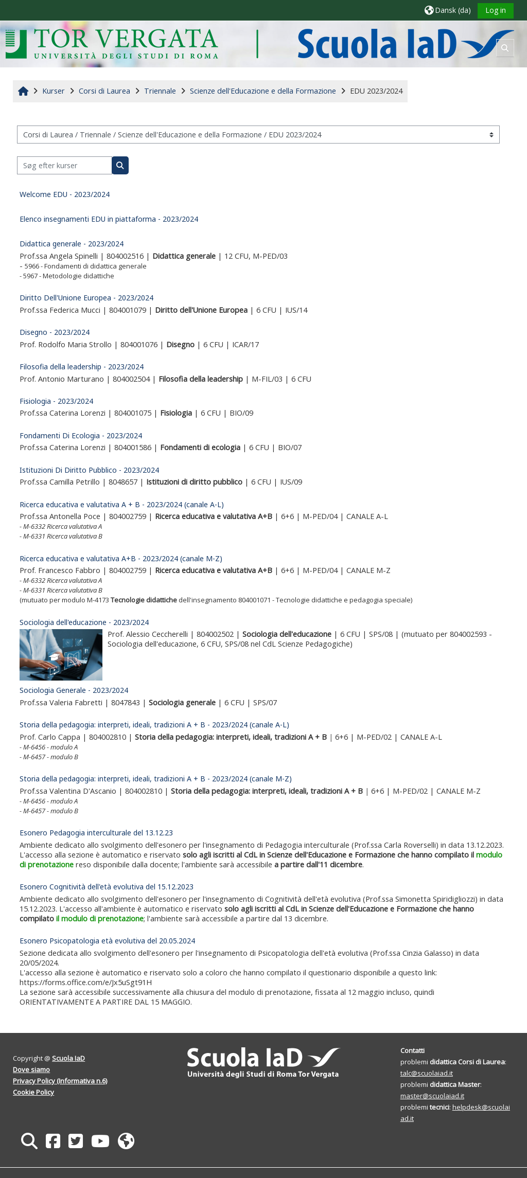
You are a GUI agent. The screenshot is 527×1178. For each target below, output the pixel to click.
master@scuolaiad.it (432, 1095)
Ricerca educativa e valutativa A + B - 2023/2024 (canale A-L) (122, 504)
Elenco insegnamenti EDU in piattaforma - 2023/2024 (109, 219)
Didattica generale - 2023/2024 (72, 243)
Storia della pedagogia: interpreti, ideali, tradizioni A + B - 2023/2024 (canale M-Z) (156, 778)
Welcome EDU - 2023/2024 (65, 194)
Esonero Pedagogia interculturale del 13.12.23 (96, 832)
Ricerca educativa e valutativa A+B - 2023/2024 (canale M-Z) (121, 558)
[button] (447, 10)
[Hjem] (260, 43)
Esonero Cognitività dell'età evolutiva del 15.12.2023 (107, 886)
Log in (495, 10)
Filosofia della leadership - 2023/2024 (82, 366)
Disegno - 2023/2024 (55, 332)
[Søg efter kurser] (65, 165)
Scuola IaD (68, 1058)
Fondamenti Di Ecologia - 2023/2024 (81, 435)
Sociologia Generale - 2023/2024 (74, 690)
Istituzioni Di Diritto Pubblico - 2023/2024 (90, 470)
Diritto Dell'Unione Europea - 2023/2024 (87, 297)
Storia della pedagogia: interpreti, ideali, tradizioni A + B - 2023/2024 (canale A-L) (155, 724)
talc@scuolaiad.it (426, 1073)
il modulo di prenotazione (100, 918)
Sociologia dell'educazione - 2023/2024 (84, 622)
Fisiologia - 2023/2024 (57, 401)
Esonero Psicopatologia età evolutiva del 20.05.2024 (108, 940)
